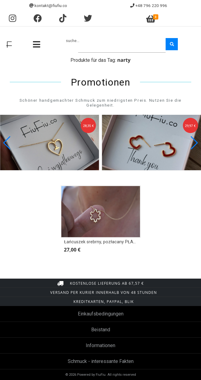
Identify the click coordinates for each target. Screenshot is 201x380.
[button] (194, 143)
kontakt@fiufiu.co (50, 5)
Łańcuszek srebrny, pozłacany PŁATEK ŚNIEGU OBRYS (118, 242)
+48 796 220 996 (151, 5)
